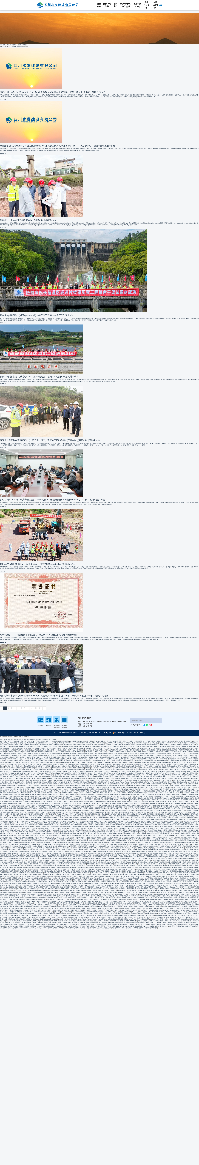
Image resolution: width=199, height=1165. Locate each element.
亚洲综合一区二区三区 (85, 798)
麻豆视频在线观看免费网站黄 (159, 760)
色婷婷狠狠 (97, 865)
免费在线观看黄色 (155, 840)
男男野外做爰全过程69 (146, 824)
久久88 (162, 778)
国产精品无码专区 (21, 775)
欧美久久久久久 (88, 899)
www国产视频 (4, 808)
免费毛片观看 (111, 842)
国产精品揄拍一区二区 (93, 780)
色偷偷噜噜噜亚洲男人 (183, 805)
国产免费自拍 (46, 817)
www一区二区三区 (163, 844)
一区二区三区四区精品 (132, 901)
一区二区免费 (182, 878)
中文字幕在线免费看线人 (72, 926)
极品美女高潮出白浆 (100, 750)
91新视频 (58, 762)
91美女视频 (104, 814)
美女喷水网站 (158, 885)
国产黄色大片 (4, 791)
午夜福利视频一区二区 (159, 766)
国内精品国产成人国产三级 (182, 857)
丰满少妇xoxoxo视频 (54, 796)
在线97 (166, 919)
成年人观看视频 (167, 881)
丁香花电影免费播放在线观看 (152, 805)
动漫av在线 (57, 912)
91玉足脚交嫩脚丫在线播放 (161, 878)
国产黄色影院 (191, 880)
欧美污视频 (41, 889)
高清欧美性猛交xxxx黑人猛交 (53, 816)
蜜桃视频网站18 (102, 828)
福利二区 (83, 780)
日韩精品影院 (182, 828)
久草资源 (165, 764)
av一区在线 (135, 871)
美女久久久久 (29, 823)
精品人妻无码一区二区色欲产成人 (14, 798)
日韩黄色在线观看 (162, 922)
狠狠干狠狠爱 (134, 832)
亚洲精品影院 (120, 846)
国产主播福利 (58, 871)
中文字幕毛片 (25, 830)
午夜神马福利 (23, 851)
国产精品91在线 (35, 780)
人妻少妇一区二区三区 (16, 828)
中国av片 (2, 814)
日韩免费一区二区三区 (154, 817)
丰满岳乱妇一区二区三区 (70, 771)
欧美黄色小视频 (84, 928)
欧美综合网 (93, 778)
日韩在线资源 (92, 839)
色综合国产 (42, 897)
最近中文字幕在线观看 (58, 844)
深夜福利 (136, 853)
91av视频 (195, 846)
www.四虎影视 (177, 865)
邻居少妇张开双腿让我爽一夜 (186, 750)
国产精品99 (142, 832)
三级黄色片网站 (67, 744)
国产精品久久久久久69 (53, 792)
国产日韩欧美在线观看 (163, 889)
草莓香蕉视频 (159, 880)
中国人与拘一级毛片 (13, 858)
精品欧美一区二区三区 (182, 903)
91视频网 (62, 773)
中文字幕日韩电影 (114, 837)
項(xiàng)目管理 (64, 727)
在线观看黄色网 (150, 808)
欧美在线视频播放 (189, 890)
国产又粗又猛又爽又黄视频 (22, 819)
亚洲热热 (89, 744)
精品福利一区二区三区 (134, 784)
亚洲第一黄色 (80, 871)
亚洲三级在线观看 (43, 922)
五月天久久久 (26, 780)
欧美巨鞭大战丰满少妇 (83, 921)
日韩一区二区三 (170, 855)
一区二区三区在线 (131, 778)
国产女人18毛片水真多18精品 (36, 741)
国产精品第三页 (143, 910)
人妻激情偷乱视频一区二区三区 (16, 764)
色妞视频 (87, 858)
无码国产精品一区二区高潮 (23, 750)
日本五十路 (52, 913)
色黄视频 (148, 816)
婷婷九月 (10, 823)
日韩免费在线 (51, 810)
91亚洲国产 (35, 828)
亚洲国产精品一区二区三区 (160, 890)
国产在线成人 (106, 890)
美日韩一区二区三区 (174, 860)
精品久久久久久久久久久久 (79, 839)
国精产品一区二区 (7, 885)
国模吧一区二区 (153, 753)
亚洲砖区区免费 (86, 766)
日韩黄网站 (156, 775)
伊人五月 (112, 846)
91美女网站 (155, 743)
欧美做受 (186, 800)
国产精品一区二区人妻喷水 (189, 837)
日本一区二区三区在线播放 (79, 912)
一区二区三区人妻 (89, 903)
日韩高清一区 (82, 887)
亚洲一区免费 (174, 896)
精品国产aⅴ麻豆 (111, 883)
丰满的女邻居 (154, 744)
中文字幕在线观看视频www (34, 860)
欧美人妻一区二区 (50, 881)
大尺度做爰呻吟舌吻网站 (179, 842)
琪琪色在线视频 (71, 833)
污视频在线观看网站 (156, 762)
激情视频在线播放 (51, 821)
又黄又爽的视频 (126, 839)
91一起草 (146, 926)
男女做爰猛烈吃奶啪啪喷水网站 (102, 855)
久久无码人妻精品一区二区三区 (22, 839)
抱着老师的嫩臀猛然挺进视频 (181, 823)
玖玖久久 (75, 798)
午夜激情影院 (113, 780)
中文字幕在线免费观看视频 (7, 803)
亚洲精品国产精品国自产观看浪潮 (135, 922)
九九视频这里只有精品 (86, 824)
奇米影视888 (72, 858)
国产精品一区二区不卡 (174, 915)
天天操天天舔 (86, 878)
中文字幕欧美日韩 (54, 784)
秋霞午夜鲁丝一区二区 (64, 857)
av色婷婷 (20, 789)
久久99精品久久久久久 (168, 768)
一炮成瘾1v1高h (60, 814)
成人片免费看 (88, 901)
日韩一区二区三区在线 (136, 750)
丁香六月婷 (152, 803)
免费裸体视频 (28, 906)
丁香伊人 (160, 899)
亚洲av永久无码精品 (192, 840)
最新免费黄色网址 (138, 928)
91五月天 (115, 867)
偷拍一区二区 (62, 851)
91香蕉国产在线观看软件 (82, 874)
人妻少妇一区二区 (133, 917)
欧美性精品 (179, 873)
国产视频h (140, 873)
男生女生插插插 (167, 807)
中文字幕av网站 (191, 782)
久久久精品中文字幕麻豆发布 (87, 757)
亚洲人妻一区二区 (82, 833)
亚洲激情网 (101, 876)
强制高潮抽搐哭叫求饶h (24, 808)
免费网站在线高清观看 (169, 830)
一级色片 (52, 874)
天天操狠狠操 (142, 830)
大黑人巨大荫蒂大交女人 (76, 808)
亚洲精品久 (5, 912)
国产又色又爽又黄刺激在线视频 (98, 851)
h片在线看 (11, 917)
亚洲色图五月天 (35, 819)
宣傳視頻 (24, 45)
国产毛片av (89, 792)
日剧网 (12, 832)
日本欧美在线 (125, 849)
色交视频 (99, 805)
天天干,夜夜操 (88, 800)
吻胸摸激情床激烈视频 (43, 778)
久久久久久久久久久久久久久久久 (125, 782)
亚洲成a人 (63, 860)
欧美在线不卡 (24, 887)
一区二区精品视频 (155, 778)
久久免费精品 (99, 789)
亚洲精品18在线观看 (6, 853)
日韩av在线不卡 (132, 864)
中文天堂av (84, 894)
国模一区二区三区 (62, 855)
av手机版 (133, 919)
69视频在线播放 (20, 805)
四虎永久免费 (180, 830)
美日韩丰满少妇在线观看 (35, 796)
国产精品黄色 (44, 744)
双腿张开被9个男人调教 (55, 780)
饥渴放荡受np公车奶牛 (16, 826)
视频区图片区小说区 (72, 849)
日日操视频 (172, 748)
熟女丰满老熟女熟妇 (8, 810)
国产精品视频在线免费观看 (132, 823)
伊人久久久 (96, 899)
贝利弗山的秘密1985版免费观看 (16, 867)
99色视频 (166, 880)
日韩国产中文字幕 (170, 796)
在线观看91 (150, 810)
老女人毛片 (76, 821)
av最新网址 (15, 853)
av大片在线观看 (180, 748)
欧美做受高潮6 (36, 917)
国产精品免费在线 (190, 817)
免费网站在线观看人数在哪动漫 (172, 899)
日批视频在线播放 (153, 853)
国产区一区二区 (32, 792)
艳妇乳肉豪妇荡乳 (78, 873)
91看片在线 (86, 803)
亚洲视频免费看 (111, 926)
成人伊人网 (152, 748)
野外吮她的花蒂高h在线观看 (15, 760)
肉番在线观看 (79, 830)
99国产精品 (64, 903)
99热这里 (171, 919)
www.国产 (135, 910)
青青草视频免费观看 (78, 826)
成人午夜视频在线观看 (143, 919)
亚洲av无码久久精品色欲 (70, 753)
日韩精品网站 (118, 791)
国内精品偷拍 (185, 757)
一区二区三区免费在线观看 (188, 807)
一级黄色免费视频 (24, 885)
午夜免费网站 (157, 905)
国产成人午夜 (6, 769)
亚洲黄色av (106, 762)
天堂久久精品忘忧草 (14, 796)
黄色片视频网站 (170, 771)
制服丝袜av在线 (142, 798)
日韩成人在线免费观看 (106, 892)
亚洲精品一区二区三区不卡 (136, 766)
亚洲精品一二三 (75, 894)
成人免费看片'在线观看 (115, 760)
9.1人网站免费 (146, 842)
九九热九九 (15, 873)
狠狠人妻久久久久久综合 (39, 839)
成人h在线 (176, 881)
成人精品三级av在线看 (119, 901)
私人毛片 (7, 800)
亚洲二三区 (134, 830)
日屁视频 (10, 906)
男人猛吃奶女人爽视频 (51, 853)
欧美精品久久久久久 (17, 846)
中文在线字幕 (91, 789)
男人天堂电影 (103, 922)
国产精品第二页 (30, 748)
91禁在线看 (54, 921)
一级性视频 (74, 776)
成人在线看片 (170, 821)
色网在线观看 (82, 849)
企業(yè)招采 (155, 5)
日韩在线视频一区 (58, 803)
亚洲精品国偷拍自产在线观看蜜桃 (171, 849)
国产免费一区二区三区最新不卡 (78, 762)
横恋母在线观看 (143, 917)
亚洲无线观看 (174, 750)
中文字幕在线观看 (120, 878)
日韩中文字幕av (45, 846)
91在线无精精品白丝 (33, 883)
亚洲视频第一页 (75, 917)
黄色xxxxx (164, 805)
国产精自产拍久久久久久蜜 (177, 816)
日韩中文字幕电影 (76, 848)
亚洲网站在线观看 (29, 768)
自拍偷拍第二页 (25, 814)
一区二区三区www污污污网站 (156, 869)
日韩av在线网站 (167, 810)
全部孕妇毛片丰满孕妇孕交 (34, 865)
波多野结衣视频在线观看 (39, 750)
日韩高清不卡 (148, 776)
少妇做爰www (171, 746)
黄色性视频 (49, 848)
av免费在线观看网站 (74, 842)
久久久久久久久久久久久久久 (21, 890)
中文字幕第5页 (90, 869)
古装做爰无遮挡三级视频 (92, 837)
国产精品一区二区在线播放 (87, 926)
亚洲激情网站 (180, 926)
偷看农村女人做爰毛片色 (20, 816)
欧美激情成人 (146, 757)
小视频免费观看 (145, 833)
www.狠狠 (144, 791)
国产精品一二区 (36, 910)
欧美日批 (183, 844)
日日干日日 (179, 800)
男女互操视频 (36, 753)
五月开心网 (89, 896)
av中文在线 (28, 917)
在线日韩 (43, 810)
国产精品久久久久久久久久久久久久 (115, 885)
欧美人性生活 (183, 812)
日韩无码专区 (95, 873)
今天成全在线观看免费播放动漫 (138, 851)
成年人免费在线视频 (55, 778)
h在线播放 (12, 750)
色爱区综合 (73, 846)
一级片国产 (48, 766)
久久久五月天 (38, 771)
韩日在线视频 (27, 751)
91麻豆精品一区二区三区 (127, 840)
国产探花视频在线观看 (46, 760)
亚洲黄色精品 (177, 773)
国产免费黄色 (29, 764)
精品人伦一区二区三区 (142, 771)
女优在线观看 (184, 864)
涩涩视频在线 (16, 878)
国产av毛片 (150, 807)
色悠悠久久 (178, 855)
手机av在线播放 (136, 833)
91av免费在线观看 (28, 832)
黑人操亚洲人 (100, 743)
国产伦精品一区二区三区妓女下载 (154, 912)
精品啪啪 (5, 773)
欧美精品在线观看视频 (87, 867)
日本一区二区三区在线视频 (108, 844)
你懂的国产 (74, 887)
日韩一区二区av (67, 821)
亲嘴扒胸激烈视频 (54, 880)
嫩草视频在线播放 (162, 862)
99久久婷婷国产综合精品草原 (182, 924)
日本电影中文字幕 (140, 883)
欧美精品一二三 (112, 816)
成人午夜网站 (70, 814)
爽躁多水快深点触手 (112, 874)
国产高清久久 (89, 787)
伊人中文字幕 (71, 874)
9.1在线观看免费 (123, 787)
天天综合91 (89, 760)
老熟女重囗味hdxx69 (6, 771)
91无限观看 (31, 851)
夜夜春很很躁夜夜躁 (169, 832)
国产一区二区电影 (17, 766)
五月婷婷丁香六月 (117, 824)
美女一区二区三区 (66, 912)
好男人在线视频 (42, 792)
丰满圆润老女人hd (97, 766)
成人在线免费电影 (173, 812)
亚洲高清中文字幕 (188, 808)
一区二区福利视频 (54, 842)
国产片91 (26, 889)
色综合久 (184, 769)
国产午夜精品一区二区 (174, 759)
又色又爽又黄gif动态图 (174, 837)
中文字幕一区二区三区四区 (44, 896)
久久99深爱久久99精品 (76, 759)
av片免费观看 (4, 917)
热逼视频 (116, 840)
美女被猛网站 (64, 808)
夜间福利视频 (154, 876)
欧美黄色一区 (109, 812)
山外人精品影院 (70, 844)
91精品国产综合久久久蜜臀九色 (66, 890)
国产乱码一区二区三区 (132, 785)
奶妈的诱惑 (62, 782)
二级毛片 (30, 773)
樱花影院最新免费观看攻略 (97, 874)
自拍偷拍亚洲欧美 (145, 768)
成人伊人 (74, 865)
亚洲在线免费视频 (157, 906)
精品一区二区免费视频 (192, 810)
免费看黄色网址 (160, 808)
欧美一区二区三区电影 (176, 792)
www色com (48, 858)
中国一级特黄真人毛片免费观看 (56, 892)
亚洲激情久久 (175, 885)
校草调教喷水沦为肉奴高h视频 (119, 789)
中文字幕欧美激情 (65, 784)
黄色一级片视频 (13, 817)
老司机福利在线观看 (168, 824)
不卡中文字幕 (18, 776)
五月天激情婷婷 (116, 917)
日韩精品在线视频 (71, 896)
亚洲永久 (127, 817)
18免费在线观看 (169, 803)
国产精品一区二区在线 (8, 919)
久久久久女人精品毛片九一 (98, 878)
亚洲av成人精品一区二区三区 (115, 881)
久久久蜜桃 (181, 775)
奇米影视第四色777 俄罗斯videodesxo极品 (115, 773)
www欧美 (82, 741)
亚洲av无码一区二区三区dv (25, 782)
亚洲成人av (169, 901)
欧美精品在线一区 (153, 759)
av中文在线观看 (163, 759)
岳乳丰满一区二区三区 (88, 810)
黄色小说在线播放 (123, 810)
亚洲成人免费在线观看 (99, 842)
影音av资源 (108, 876)
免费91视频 (138, 889)
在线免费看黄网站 (92, 876)
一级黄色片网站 (25, 878)
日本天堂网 (10, 776)
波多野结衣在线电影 (131, 921)
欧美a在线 (164, 791)
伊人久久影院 (169, 778)
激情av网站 (111, 757)
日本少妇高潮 (43, 769)
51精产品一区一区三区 (165, 753)
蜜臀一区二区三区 (83, 880)
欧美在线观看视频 (175, 897)
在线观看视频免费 (74, 801)
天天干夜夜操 (155, 837)
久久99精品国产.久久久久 (136, 776)
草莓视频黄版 (76, 780)
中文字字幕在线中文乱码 (37, 858)
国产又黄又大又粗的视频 (75, 910)
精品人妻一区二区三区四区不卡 (127, 905)
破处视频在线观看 (141, 810)
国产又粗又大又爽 (72, 775)
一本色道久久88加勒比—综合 (88, 828)
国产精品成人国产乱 (161, 894)
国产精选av (191, 784)
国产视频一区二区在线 (157, 785)
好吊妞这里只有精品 (190, 926)
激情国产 (23, 903)
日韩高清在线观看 (37, 800)
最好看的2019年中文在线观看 (21, 801)
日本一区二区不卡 (181, 887)
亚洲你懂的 (20, 889)
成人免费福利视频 (192, 769)
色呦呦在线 (72, 823)
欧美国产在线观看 (13, 744)
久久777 (113, 753)
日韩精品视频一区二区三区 (100, 760)
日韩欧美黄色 (43, 857)
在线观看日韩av (131, 771)
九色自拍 (142, 899)
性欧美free (86, 778)
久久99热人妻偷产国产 (99, 751)
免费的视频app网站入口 (129, 744)
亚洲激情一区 (20, 912)
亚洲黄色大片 (82, 876)
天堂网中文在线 (175, 889)
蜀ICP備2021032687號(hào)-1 (102, 732)
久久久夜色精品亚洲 (105, 928)
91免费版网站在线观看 (118, 865)
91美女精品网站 (17, 771)
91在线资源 (147, 837)
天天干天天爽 (194, 874)
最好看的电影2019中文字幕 (182, 803)
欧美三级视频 (22, 894)
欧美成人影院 (149, 878)
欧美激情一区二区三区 (189, 744)
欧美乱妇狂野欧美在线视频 (37, 890)
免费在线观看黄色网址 (186, 885)
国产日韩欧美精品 (185, 908)
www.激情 (59, 865)
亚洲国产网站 (38, 776)
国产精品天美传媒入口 (189, 855)
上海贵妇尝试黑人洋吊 (33, 894)
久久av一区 (145, 775)
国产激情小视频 (81, 864)
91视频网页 (56, 801)
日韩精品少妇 (155, 757)
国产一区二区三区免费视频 (15, 848)
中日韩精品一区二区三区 (71, 919)
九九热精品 (96, 792)
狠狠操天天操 (69, 885)
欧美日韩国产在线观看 (92, 922)
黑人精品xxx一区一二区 (149, 826)
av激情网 (46, 814)
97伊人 (141, 837)
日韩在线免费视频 (89, 784)
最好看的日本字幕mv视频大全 (90, 848)
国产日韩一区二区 (18, 922)
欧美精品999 (15, 887)
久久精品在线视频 (165, 874)
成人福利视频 (123, 867)
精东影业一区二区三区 (126, 746)
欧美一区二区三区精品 (167, 892)
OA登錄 (40, 725)
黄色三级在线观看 (125, 835)
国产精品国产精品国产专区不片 (149, 901)
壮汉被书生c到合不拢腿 (58, 757)
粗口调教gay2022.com (134, 842)
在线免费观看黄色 (20, 810)
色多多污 (118, 757)
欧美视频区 (17, 807)
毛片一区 (138, 865)
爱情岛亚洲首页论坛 (148, 751)
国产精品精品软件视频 (186, 751)
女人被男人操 (58, 819)
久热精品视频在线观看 (82, 862)
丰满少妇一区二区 (187, 759)
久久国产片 (148, 839)
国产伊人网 (90, 819)
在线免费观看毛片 (46, 773)
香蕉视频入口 (67, 865)
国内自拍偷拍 (147, 867)
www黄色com (176, 757)
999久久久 (73, 750)
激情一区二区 (11, 805)
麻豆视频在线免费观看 (155, 896)
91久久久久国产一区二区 (162, 792)
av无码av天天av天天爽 (44, 830)
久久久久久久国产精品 (73, 807)
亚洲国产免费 (17, 842)
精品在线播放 (134, 769)
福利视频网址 (82, 773)
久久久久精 (159, 764)
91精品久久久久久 (40, 748)
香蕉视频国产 (161, 908)
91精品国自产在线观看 (6, 860)
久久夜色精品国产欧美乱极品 (51, 837)
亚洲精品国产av (126, 803)
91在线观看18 (190, 828)
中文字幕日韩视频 (84, 785)
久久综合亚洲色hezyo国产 (22, 835)
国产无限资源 (19, 832)
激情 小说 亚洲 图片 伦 (95, 857)
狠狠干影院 (26, 855)
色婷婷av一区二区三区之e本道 (22, 812)
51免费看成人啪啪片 (189, 792)
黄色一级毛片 (16, 814)
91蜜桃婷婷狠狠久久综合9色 (43, 743)
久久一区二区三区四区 (78, 743)
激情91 (160, 830)
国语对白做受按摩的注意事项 (119, 915)
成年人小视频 (39, 824)
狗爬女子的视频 (77, 817)
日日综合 (45, 796)
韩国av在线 (109, 832)
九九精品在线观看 (43, 913)
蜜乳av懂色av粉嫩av (76, 778)
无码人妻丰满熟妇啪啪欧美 (123, 913)
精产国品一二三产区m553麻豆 (171, 776)
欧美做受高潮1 (46, 826)
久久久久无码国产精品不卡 (122, 896)
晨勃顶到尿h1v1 (80, 837)
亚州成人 (60, 905)
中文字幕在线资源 (92, 860)
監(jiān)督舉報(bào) (56, 727)
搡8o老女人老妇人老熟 (47, 917)
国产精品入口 (13, 782)
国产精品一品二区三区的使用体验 (29, 874)
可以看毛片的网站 (69, 913)
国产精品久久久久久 (30, 778)
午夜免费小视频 (82, 881)
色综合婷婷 (101, 775)
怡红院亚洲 (189, 741)
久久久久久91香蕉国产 (82, 832)
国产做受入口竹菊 (132, 801)
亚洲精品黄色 (28, 892)
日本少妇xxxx (11, 835)
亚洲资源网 (111, 922)
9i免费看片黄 (59, 913)
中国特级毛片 (87, 910)
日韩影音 (65, 910)
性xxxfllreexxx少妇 (19, 823)
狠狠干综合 (165, 748)
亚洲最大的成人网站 (73, 897)
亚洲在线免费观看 (23, 817)
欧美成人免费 (66, 778)
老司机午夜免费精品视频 (103, 871)
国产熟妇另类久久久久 (73, 924)
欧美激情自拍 (193, 743)
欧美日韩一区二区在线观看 (113, 897)
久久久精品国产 (40, 853)
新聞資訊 (19, 46)
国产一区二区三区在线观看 (108, 798)
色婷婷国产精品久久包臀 (155, 851)
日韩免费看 (7, 753)
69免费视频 (162, 876)
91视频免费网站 (107, 766)
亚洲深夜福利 (56, 832)
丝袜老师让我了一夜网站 (115, 814)
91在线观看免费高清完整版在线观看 (140, 849)
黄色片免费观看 (4, 826)
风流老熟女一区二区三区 (176, 890)
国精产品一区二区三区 (141, 924)
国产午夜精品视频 (118, 821)
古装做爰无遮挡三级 (142, 908)
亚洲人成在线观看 (39, 905)
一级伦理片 (168, 912)
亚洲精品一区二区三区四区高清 (99, 803)
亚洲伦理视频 (171, 782)
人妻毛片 (170, 791)
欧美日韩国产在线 (95, 782)
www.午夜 (69, 908)
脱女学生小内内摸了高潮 (68, 751)
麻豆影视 (93, 785)
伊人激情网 (110, 751)
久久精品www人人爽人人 (24, 759)
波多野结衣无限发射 (75, 878)
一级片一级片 (135, 855)
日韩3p (174, 762)
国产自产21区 (150, 792)
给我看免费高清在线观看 (191, 912)
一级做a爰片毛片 (93, 846)
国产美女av (24, 840)
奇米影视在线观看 (69, 755)
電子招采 (49, 725)
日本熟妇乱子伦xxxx (177, 912)
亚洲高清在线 (12, 901)
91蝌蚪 (100, 906)
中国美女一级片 (56, 766)
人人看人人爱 (95, 768)
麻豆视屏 (43, 912)
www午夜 (63, 775)
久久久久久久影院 (20, 833)
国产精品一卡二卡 (91, 769)
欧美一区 (168, 794)
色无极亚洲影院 (104, 848)
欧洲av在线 (74, 883)
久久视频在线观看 (47, 910)
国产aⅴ (94, 881)
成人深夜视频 (168, 787)
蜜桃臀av (6, 828)
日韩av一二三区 (15, 903)
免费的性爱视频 (62, 807)
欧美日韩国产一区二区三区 (128, 858)
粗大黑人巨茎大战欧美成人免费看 (147, 864)
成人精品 (158, 748)
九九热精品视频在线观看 (97, 905)
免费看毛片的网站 (18, 906)
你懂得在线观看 (132, 798)
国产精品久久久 (191, 876)
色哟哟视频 (55, 743)
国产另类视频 (8, 878)
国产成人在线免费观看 (64, 883)
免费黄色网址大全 (166, 846)
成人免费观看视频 (28, 787)
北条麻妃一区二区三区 (61, 899)
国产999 (164, 910)
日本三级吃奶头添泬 (33, 901)
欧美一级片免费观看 (178, 780)
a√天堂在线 (58, 789)
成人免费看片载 (109, 912)
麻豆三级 (130, 748)
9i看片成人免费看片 (87, 840)
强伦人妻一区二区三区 (167, 769)
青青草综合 (165, 926)
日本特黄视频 (113, 921)
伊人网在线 (66, 776)
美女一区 (188, 844)
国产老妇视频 (98, 773)
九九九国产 (132, 810)
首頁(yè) (99, 5)
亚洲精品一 (167, 751)
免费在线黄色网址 (139, 897)
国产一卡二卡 (10, 881)
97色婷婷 (22, 748)
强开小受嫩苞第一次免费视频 (114, 775)
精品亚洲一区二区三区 (94, 917)
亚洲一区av (178, 768)
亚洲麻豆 (115, 750)
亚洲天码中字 (9, 922)
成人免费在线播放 (179, 824)
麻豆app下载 (166, 896)
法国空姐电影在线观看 (154, 791)
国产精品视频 (158, 810)
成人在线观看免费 (188, 892)
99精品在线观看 (130, 865)
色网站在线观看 (67, 826)
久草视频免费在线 (175, 798)
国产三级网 (10, 833)
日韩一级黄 (124, 784)
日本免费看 (84, 842)
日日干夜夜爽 (108, 901)
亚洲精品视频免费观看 (122, 753)
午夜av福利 (15, 741)
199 (40, 708)
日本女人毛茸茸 (88, 759)
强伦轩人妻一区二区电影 (149, 789)
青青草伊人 (37, 810)
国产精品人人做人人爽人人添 (121, 759)
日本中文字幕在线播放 (52, 741)
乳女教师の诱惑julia (27, 837)
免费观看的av (27, 828)
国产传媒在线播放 (54, 759)
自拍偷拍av (129, 928)
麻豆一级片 (122, 762)
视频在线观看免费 (75, 867)
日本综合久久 (190, 748)
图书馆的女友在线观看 (11, 894)
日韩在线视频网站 (173, 862)
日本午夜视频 (14, 743)
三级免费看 (89, 741)
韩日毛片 (27, 873)
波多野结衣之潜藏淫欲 (146, 871)
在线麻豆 (161, 842)
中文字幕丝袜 (4, 744)
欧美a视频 (98, 808)
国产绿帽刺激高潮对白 (166, 867)
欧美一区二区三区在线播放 (97, 817)
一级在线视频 (28, 753)
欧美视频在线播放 (71, 748)
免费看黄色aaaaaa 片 (137, 913)
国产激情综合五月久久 (47, 789)
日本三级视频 (162, 746)
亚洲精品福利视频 (128, 760)
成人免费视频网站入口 (37, 801)
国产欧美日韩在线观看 (57, 798)
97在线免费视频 (146, 784)
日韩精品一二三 (179, 919)
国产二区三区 (51, 755)
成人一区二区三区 (127, 910)
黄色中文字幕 (47, 771)
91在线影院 (7, 905)
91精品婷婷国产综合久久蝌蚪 (57, 835)
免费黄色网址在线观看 (148, 764)
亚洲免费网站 (193, 746)
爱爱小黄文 (151, 915)
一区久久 (138, 828)
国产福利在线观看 (154, 801)
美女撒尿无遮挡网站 (127, 792)
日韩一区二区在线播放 (185, 862)
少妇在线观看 (55, 830)
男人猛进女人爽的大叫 (126, 857)
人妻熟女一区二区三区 (51, 828)
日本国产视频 (48, 801)
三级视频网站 (178, 821)
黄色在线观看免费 (17, 787)
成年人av (18, 896)
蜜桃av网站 (80, 903)
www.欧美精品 (157, 824)
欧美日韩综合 (35, 869)
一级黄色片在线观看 (97, 746)
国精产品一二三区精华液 (179, 835)
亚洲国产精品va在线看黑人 (189, 858)
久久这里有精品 (96, 800)
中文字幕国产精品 (152, 830)
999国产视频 (36, 899)
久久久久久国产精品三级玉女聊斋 (85, 764)
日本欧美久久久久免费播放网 (126, 889)
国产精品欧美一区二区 (119, 755)
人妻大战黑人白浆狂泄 (79, 744)
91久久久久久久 (121, 926)
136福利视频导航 (97, 830)
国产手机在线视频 (160, 821)
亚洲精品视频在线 (115, 794)
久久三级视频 (15, 748)
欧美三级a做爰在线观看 (120, 864)
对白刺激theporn (38, 849)
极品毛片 (153, 858)
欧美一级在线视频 (101, 785)
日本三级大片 (171, 887)
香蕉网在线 (76, 816)
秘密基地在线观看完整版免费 (130, 816)
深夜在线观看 (74, 906)
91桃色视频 (65, 762)
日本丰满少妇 (60, 812)
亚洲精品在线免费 (90, 871)
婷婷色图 (33, 919)
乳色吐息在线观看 (156, 849)
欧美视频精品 (51, 769)
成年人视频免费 (89, 750)
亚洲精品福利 (80, 858)
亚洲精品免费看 (109, 791)
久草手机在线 (149, 766)
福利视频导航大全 (157, 865)
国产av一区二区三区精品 (24, 876)
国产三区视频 (97, 787)
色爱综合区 (9, 814)
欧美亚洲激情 (169, 814)
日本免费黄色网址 (99, 771)
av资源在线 (57, 775)
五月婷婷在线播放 (119, 751)
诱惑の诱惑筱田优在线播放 (191, 867)
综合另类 (131, 862)
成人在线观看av (157, 776)
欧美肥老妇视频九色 (63, 846)
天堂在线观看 (147, 743)
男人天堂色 (56, 848)
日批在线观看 (14, 865)
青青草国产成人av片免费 (32, 757)
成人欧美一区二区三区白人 (180, 753)
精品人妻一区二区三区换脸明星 (137, 807)
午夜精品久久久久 (133, 894)
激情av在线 (54, 846)
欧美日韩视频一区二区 (178, 810)
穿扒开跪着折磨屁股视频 (44, 805)
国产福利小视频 (38, 823)
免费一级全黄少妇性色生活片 (178, 880)
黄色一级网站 (126, 824)
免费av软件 (85, 857)
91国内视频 (90, 823)
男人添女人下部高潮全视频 (60, 858)
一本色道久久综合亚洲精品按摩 (46, 926)
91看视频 (9, 821)
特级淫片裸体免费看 (16, 897)
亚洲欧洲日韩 (12, 773)
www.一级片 (37, 903)
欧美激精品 (24, 796)
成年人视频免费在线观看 (39, 892)
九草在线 (184, 849)
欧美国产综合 (164, 812)
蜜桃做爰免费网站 (54, 823)
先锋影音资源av (104, 794)
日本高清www (139, 867)
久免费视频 (80, 748)
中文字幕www (171, 819)
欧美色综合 (37, 791)
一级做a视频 (9, 807)
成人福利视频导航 (107, 805)
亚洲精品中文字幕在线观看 (135, 741)
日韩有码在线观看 (141, 814)
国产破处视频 (143, 894)
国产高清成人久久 (47, 803)
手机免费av (184, 897)
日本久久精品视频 (186, 785)
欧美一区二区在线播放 (149, 741)
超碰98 (89, 881)
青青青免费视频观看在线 (46, 808)
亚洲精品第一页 (84, 897)
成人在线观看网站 (131, 890)
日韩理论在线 (28, 800)
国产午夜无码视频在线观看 (154, 881)
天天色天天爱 (160, 835)
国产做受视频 (87, 755)
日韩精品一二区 (76, 857)
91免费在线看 (138, 760)
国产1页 (119, 816)
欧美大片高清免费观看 (34, 755)
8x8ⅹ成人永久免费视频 (10, 789)
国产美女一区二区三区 (108, 913)
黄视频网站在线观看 (152, 857)
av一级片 (142, 816)
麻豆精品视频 (152, 924)
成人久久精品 (70, 835)
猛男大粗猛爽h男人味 (136, 800)
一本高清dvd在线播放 (123, 844)
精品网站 (21, 873)
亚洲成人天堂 (177, 858)
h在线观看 (97, 823)
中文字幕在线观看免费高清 (62, 917)
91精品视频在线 (100, 812)
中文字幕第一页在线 (180, 826)
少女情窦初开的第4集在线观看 (170, 817)
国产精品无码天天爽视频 (127, 924)
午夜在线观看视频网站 (29, 766)
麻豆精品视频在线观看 (114, 919)
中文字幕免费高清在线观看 (27, 821)
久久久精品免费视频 (73, 828)
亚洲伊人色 (114, 890)
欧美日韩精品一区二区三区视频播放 (131, 757)
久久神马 (45, 849)
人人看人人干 (44, 812)
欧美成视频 (19, 919)
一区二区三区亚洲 (82, 846)
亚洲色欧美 (109, 744)
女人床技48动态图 (18, 778)
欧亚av (75, 880)
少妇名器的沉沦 (115, 784)
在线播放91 (107, 789)
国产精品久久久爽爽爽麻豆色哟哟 (129, 837)
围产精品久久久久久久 (187, 787)
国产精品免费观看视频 (7, 812)
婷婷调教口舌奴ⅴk (186, 839)
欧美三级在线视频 (26, 794)
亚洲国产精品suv (169, 913)
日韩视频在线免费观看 (17, 908)
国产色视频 (39, 887)
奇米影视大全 (179, 832)
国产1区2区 (150, 814)
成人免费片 (16, 874)
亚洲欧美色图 (80, 750)
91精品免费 (147, 848)
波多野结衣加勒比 (124, 750)
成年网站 (59, 821)
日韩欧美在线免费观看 (31, 857)
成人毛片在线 (34, 769)
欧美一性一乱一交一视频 (15, 791)
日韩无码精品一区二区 (121, 807)
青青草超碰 (130, 773)
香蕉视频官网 (185, 860)
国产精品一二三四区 (112, 741)
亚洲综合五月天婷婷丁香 (13, 794)
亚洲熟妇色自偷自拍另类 (114, 839)
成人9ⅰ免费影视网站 (188, 869)
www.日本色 (193, 789)
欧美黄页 (43, 899)
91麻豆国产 (4, 848)
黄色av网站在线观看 (101, 869)
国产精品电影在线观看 (100, 924)
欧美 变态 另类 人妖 (90, 885)
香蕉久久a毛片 (149, 892)
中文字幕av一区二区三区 (166, 743)
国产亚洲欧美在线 (141, 782)
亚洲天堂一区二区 (134, 874)
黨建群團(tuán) (137, 5)
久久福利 (61, 794)
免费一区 (165, 860)
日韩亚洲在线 (127, 833)
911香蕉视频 (190, 842)
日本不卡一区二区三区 (133, 808)
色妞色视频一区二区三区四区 (20, 928)
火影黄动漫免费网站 (151, 899)
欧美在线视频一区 (24, 858)
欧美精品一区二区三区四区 (48, 867)
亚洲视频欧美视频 (46, 844)
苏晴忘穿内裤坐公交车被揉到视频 (103, 821)
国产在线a (129, 743)
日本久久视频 (112, 782)
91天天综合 (62, 853)
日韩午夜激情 (6, 908)
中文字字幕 (121, 817)
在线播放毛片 (109, 840)
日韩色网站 (144, 817)
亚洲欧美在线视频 (46, 864)
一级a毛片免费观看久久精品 (189, 773)
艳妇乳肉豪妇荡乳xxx (34, 871)
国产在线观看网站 (26, 807)
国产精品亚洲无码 (57, 753)
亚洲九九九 (108, 905)
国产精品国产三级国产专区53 (151, 800)
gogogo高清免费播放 (136, 826)
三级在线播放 (92, 816)
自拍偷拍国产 (193, 873)
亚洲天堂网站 (111, 851)
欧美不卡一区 (4, 899)
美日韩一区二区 (4, 876)
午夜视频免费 (99, 903)
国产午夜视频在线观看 (163, 750)
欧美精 (13, 753)
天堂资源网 (64, 832)
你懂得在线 (189, 846)
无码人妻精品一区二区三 (80, 805)
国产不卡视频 (92, 880)
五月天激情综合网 (187, 917)
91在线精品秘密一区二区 (59, 768)
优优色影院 (86, 782)
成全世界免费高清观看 (51, 782)
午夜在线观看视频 (187, 883)
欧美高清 (189, 865)
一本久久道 (18, 881)
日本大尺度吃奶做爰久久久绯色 (102, 824)
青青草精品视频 (39, 768)
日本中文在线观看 (45, 908)
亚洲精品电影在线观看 (150, 928)
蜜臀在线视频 (64, 823)
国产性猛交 (168, 835)
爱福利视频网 (133, 787)
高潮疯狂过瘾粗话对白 (102, 810)
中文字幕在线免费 (131, 755)
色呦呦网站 (64, 792)
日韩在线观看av (161, 924)
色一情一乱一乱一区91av (68, 837)
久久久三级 (96, 896)
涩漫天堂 (189, 905)
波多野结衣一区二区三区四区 (167, 873)
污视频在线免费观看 (83, 753)
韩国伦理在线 (122, 890)
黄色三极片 (98, 867)
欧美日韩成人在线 (15, 830)
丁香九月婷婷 (23, 741)
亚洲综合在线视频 (187, 906)
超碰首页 (69, 768)
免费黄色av (67, 901)
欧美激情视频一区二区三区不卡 (52, 824)
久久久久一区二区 (99, 759)
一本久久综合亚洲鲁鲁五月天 (35, 816)
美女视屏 (74, 881)
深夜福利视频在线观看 (107, 864)
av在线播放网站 (44, 874)
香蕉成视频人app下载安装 (25, 849)
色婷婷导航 (52, 812)
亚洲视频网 (78, 810)
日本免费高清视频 (162, 741)
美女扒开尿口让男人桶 (6, 839)
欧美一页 (142, 874)
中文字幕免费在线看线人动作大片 (90, 844)
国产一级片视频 (120, 880)
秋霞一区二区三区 (137, 743)
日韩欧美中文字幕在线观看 (148, 823)
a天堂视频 (140, 885)
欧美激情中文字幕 (126, 912)
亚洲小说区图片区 (13, 851)
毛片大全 (105, 748)
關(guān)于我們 (107, 5)
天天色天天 (13, 912)
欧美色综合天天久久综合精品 (184, 796)
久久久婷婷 (26, 803)
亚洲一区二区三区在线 (103, 769)
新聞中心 (115, 5)
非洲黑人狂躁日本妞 (63, 750)
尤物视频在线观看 (148, 885)
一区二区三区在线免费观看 (109, 889)
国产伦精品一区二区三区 (127, 796)
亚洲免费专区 (33, 889)
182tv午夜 (187, 830)
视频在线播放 (87, 746)
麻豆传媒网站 (179, 771)
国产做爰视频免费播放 (16, 800)
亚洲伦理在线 (18, 751)
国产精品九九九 (38, 746)
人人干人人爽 (151, 782)
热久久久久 (50, 787)
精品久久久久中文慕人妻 (107, 896)
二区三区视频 (12, 869)
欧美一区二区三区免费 (78, 922)
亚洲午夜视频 (170, 876)
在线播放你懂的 (163, 853)
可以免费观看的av (16, 769)
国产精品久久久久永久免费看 (14, 855)
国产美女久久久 (69, 810)
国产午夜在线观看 (13, 844)
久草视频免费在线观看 (17, 746)
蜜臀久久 (46, 873)
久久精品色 (32, 928)
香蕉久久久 (54, 800)
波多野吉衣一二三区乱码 (25, 924)
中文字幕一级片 (107, 755)
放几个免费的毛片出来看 (97, 791)
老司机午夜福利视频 (126, 794)
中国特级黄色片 (52, 807)
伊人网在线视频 (178, 867)
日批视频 (90, 842)
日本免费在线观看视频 (115, 803)
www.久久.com (72, 792)
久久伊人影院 (103, 792)
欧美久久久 (173, 789)
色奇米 (196, 824)
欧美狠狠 (97, 814)
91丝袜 (61, 919)
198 (36, 708)
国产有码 (49, 832)
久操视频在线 (104, 887)
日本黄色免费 (179, 892)
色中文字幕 (178, 769)
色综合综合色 (140, 912)
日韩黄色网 (50, 912)
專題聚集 (18, 45)
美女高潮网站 (55, 860)
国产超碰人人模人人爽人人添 (118, 808)
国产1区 (186, 794)
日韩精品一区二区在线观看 (31, 760)
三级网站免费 (134, 753)
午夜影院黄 (65, 789)
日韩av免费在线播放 (70, 812)
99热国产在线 (96, 798)
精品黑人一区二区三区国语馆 (52, 746)
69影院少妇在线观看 (40, 833)
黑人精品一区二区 (29, 798)
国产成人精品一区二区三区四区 (18, 755)
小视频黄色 (188, 848)
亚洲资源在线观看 (35, 885)
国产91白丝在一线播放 (79, 908)
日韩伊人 (165, 906)
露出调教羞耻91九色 (120, 903)
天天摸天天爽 (6, 897)
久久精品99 (137, 791)
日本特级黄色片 (91, 849)
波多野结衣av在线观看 (186, 889)
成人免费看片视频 (146, 865)
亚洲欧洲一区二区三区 (139, 794)
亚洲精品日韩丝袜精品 (87, 924)
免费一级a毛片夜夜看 (121, 842)
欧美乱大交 (176, 807)
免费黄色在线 (17, 837)
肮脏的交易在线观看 (56, 826)
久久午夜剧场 (160, 755)
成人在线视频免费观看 (153, 846)
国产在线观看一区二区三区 (32, 912)
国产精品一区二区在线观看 (39, 785)
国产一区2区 (162, 901)
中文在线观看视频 (120, 778)
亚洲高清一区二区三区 (65, 743)
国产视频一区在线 (95, 862)
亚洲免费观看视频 (123, 874)
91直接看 (2, 855)
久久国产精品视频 (102, 849)
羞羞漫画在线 (129, 751)
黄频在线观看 (193, 757)
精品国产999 (30, 743)
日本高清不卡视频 (24, 844)
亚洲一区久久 (29, 833)
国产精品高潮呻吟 (89, 808)
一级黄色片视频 (162, 744)
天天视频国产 (186, 814)
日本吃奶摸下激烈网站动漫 (121, 812)
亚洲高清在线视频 (64, 741)
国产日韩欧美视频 (143, 753)
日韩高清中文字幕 (40, 821)
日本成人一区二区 (151, 922)
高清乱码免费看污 (53, 928)
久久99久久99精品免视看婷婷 (96, 912)
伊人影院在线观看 (128, 853)
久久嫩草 (109, 750)
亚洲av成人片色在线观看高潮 (45, 775)
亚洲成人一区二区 (42, 928)
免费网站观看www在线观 (15, 910)
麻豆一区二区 (91, 833)
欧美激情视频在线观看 (143, 744)
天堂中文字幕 (36, 876)
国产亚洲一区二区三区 (165, 757)
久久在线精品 (9, 778)
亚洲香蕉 (76, 892)
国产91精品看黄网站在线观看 (104, 833)
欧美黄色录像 (190, 835)
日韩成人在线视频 (92, 908)
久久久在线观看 (22, 792)
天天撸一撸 (78, 766)
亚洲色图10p (48, 878)
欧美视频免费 (138, 751)
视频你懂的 (44, 762)
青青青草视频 (152, 908)
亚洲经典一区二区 (22, 901)
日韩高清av (169, 823)
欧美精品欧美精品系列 (174, 839)
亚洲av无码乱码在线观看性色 (111, 857)
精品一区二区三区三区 (105, 894)
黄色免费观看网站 (101, 926)
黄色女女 (55, 878)
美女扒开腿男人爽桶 (161, 782)
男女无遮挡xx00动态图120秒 (122, 832)
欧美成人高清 (121, 848)
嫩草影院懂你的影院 (9, 857)
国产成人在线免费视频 (141, 862)
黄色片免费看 (40, 766)
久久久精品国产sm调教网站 (85, 771)
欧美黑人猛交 (170, 857)
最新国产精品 (168, 848)
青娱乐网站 (32, 887)
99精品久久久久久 (106, 917)
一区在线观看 (51, 899)
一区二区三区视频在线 (38, 794)
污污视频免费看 (60, 810)
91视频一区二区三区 (149, 880)
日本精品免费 (33, 830)
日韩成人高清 (92, 805)
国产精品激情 (117, 744)
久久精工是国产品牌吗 (118, 764)
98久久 (56, 897)
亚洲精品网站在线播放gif (76, 899)
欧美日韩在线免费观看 (173, 910)
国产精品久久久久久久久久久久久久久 (149, 769)
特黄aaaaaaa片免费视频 (40, 924)
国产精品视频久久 (140, 773)
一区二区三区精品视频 (175, 871)
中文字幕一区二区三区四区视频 (124, 906)
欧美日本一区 (38, 764)
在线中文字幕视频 (157, 860)
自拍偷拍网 (184, 746)
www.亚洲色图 (189, 824)
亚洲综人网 (56, 808)
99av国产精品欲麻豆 (183, 789)
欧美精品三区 (23, 824)
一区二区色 (190, 887)
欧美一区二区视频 (193, 851)
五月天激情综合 (33, 897)
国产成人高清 (81, 792)
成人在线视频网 (98, 807)
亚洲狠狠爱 (68, 787)
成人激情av (156, 871)
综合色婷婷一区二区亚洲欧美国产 (146, 755)
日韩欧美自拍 (82, 775)
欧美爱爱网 (188, 780)
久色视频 (72, 830)
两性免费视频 (4, 849)
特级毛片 (166, 897)
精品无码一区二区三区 (114, 792)
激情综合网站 (152, 862)
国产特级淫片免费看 (145, 785)
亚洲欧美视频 (50, 897)
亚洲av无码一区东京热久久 (29, 842)
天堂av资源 (149, 773)
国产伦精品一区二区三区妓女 (86, 776)
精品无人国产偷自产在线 (65, 922)
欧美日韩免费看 (28, 746)
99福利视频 (37, 773)
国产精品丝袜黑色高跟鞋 (33, 867)
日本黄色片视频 (61, 869)
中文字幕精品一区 (131, 885)
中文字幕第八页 (99, 764)
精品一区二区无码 (65, 887)
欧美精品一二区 (129, 848)
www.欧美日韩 (53, 922)
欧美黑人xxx (93, 753)
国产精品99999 (158, 807)
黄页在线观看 (50, 839)
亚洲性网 (107, 915)
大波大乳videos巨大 (72, 876)
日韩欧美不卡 (25, 915)
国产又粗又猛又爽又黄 (79, 760)
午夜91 (125, 894)
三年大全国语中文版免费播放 (32, 846)
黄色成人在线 (56, 889)
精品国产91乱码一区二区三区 (150, 903)
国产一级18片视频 (63, 878)
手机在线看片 (116, 858)
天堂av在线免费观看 (92, 775)
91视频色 (46, 823)
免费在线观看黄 (97, 890)
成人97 (128, 762)
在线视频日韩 (188, 791)
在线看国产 (68, 773)
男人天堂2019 (175, 751)
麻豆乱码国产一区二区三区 (145, 787)
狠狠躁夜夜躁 (151, 894)
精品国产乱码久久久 (111, 743)
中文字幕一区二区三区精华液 (110, 787)
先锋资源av (152, 910)
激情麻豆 (145, 803)
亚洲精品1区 (169, 883)
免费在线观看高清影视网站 (173, 917)
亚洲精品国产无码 (137, 803)
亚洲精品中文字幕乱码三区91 (138, 881)
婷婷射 (134, 839)
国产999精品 (19, 892)
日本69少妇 (71, 832)
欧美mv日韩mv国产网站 (55, 744)
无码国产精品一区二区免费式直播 (77, 855)
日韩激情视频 (171, 922)
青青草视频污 (113, 810)
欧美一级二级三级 (122, 798)
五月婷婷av (185, 743)
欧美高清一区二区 (97, 755)
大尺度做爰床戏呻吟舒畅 (149, 889)
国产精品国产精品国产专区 (172, 785)
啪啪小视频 (14, 905)
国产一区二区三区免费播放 (107, 873)
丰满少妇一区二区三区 (144, 860)
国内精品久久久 (64, 830)
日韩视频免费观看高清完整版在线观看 (72, 746)
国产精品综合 (176, 864)
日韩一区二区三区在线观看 (58, 908)
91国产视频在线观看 (142, 812)
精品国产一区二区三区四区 (167, 903)
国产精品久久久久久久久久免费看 (56, 748)
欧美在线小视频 (135, 817)
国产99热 (143, 808)
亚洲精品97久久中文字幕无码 (74, 800)
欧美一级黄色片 (171, 805)
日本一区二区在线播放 (47, 871)
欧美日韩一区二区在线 (92, 794)
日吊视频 (25, 776)
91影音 (151, 775)
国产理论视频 (190, 819)
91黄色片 (157, 874)
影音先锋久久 (111, 828)
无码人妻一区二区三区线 (23, 869)
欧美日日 (133, 835)
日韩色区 (75, 773)
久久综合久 (15, 821)
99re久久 (76, 824)
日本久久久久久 (110, 778)
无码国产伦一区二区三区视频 (51, 887)
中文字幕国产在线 (116, 910)
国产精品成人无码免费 (71, 757)
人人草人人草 (27, 910)
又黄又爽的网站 (124, 800)
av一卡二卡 (161, 855)
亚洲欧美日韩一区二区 (20, 860)
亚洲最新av (5, 782)
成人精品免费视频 (45, 921)
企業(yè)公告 (146, 5)
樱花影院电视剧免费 (78, 768)
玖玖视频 (78, 844)
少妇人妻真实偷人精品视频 (95, 762)
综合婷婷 (161, 897)
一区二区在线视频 (61, 924)
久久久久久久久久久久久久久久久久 (137, 819)
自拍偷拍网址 (146, 760)
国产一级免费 (187, 768)
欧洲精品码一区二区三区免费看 (93, 748)
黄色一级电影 (23, 913)
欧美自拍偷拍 (87, 796)
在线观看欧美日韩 (72, 851)
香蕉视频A (8, 766)
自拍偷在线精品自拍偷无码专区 (142, 906)
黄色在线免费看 (64, 759)
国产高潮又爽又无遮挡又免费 (31, 921)
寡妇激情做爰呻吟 (39, 782)
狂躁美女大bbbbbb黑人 (54, 785)
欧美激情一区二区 (45, 883)
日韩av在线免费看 (35, 864)
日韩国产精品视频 (50, 840)
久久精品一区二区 (108, 903)
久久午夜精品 (195, 924)
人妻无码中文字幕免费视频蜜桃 (14, 768)
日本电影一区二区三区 (91, 835)
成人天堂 (25, 897)
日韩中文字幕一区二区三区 (142, 796)
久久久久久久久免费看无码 (48, 855)
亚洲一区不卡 (112, 880)
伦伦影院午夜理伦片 (108, 800)
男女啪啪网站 (15, 913)
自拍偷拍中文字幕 (12, 792)
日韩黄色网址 (164, 871)
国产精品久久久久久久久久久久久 (121, 855)
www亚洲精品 (108, 759)
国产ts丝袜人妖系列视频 (147, 887)
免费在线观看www (52, 750)
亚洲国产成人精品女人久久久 (116, 823)
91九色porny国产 (181, 819)
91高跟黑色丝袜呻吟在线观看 (48, 869)
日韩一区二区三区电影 (149, 750)
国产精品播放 (128, 892)
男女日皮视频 (139, 848)
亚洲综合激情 (163, 819)
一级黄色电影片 (38, 837)
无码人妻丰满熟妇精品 (71, 794)
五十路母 (68, 782)
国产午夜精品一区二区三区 (36, 915)
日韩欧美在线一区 (193, 897)
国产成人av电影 (166, 905)
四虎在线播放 (145, 762)
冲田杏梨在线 (150, 821)
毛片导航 (117, 796)
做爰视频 (124, 917)
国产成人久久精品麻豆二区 (102, 784)
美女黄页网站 (81, 865)
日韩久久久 (125, 776)
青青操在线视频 (57, 910)
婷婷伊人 (149, 890)
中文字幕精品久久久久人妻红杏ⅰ (99, 921)
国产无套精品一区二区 (175, 906)
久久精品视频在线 (102, 816)
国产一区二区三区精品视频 (120, 766)
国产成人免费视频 (84, 801)
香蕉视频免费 (10, 751)
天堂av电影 (27, 862)
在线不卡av (195, 801)
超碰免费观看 (12, 808)
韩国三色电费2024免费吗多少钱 (132, 775)
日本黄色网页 (138, 880)
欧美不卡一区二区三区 (30, 922)
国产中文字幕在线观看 (177, 874)
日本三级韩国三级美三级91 (106, 796)
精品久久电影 (152, 835)
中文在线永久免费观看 (125, 887)
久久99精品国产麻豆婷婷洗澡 (71, 928)
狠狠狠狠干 (44, 880)
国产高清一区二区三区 (109, 830)
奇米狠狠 (133, 908)
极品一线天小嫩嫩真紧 (18, 757)
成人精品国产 (22, 865)
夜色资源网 (113, 899)
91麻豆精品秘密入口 (143, 778)
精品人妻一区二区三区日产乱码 (40, 835)
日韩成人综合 (114, 762)
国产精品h (95, 901)
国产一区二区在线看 (138, 892)
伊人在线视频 (71, 791)
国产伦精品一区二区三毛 (154, 798)
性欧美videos (78, 796)
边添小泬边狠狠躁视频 (111, 771)
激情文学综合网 (59, 926)
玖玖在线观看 (129, 764)
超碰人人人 (35, 807)
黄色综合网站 (64, 842)
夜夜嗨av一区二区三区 (117, 860)
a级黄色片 (108, 764)
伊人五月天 (55, 864)
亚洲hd (71, 805)
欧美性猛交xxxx (19, 917)
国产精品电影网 (177, 869)
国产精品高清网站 (107, 867)
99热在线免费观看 (81, 823)
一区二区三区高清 (177, 921)
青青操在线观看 (43, 784)
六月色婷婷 (52, 862)
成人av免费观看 (126, 805)
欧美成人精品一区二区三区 (97, 897)
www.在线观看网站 (65, 848)
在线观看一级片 (134, 899)
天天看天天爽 (38, 787)
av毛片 (55, 905)
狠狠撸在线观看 (79, 751)
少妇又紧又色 (130, 880)
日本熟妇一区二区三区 (66, 880)
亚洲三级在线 (63, 897)
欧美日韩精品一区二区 (116, 871)
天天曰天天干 (82, 794)
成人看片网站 (69, 892)
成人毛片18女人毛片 (6, 741)
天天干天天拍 (123, 741)
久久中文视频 (86, 905)
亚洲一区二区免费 (66, 839)
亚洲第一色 (194, 823)
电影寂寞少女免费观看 (68, 766)
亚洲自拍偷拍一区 (67, 816)
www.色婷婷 (14, 924)
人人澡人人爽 (103, 919)
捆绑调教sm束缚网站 (108, 906)
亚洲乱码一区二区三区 (122, 851)
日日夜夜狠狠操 (67, 780)
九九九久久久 (49, 915)
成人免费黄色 (37, 826)
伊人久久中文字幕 (39, 881)
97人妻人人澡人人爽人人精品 (179, 784)
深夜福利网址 (172, 744)
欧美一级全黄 (13, 849)
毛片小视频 (34, 808)
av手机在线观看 (65, 889)
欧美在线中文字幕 (153, 819)
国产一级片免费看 (91, 743)
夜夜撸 (139, 762)
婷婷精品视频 (89, 751)
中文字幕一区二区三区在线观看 (140, 896)
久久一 (10, 816)
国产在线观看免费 (22, 871)
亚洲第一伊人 (145, 828)
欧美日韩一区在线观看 (104, 753)
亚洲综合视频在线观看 (113, 801)
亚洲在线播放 (128, 871)
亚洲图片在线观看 (79, 885)
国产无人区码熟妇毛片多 (141, 748)
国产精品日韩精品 (152, 746)
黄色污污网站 (88, 830)
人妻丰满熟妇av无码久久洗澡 (148, 780)
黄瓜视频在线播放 (172, 766)
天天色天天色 (27, 789)
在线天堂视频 (177, 787)
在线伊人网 (130, 903)
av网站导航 (113, 848)
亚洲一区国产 (123, 748)
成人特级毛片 (48, 905)
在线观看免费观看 (31, 805)
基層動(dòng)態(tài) (10, 45)
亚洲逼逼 (33, 862)
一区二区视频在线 (181, 782)
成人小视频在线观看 (101, 757)
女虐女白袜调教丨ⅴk (75, 840)
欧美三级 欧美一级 (140, 821)
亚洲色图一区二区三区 (77, 784)
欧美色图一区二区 (113, 748)
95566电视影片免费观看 (9, 785)
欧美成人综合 (117, 805)
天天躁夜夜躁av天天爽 (131, 860)
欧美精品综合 (143, 853)
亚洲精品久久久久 (193, 812)
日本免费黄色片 (26, 880)
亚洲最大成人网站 (121, 828)
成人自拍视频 (184, 764)
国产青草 (183, 865)
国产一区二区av (98, 819)
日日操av (160, 913)
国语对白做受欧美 (134, 780)
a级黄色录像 (68, 798)
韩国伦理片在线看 (61, 874)
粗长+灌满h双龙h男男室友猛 (92, 853)
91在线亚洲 (13, 876)
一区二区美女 (122, 771)
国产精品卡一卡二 (158, 787)
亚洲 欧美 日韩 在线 (40, 832)
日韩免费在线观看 (43, 842)
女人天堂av (44, 791)
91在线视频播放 (74, 741)
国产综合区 (86, 817)
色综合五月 (55, 919)
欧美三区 (178, 746)
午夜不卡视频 (183, 851)
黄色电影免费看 (121, 830)
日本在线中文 (64, 801)
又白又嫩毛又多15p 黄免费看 (144, 905)
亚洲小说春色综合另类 (58, 885)
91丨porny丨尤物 (53, 849)
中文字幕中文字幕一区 (46, 819)
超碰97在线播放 (62, 828)
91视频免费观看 (121, 883)
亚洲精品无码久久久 (68, 824)
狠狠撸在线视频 (161, 823)
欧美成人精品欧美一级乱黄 (7, 775)
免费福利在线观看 (117, 853)
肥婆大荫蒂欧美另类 (180, 876)
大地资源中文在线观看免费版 (138, 759)
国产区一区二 (181, 846)
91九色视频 (155, 839)
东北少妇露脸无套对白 (67, 796)
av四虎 (44, 787)
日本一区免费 (161, 864)
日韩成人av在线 (113, 887)
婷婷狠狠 (104, 858)
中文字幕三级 (110, 878)
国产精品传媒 (79, 913)
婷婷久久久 (94, 796)
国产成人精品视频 (106, 853)
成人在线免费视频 (143, 801)
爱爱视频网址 (150, 874)
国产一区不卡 (178, 883)
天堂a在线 (160, 826)
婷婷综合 (144, 746)
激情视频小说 (22, 743)
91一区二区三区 (157, 773)
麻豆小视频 (54, 883)
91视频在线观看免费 (78, 787)
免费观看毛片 (47, 860)
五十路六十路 (187, 755)
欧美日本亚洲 (135, 824)
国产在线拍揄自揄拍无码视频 (70, 785)
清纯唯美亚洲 (44, 901)
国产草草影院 (153, 917)
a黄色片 (142, 878)
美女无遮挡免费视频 (30, 926)
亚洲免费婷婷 (53, 873)
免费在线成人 (104, 837)
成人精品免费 (20, 926)
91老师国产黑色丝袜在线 (11, 824)
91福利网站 (8, 787)
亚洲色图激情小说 (101, 801)
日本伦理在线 (164, 837)
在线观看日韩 (131, 883)
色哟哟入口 (188, 801)
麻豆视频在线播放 (90, 826)
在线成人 (90, 855)
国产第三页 (11, 896)
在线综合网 (104, 782)
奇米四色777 (100, 885)
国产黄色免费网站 (35, 855)
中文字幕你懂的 (187, 921)
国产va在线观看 (31, 775)
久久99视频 (103, 768)
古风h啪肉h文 (121, 743)
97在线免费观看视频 (113, 924)
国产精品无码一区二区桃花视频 (116, 785)
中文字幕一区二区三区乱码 (27, 853)
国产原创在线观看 (59, 787)
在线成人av (119, 826)
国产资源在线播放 (39, 840)
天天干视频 (169, 858)
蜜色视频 (17, 762)
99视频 (60, 928)
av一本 (109, 858)
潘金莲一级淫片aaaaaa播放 (12, 864)
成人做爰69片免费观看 (63, 867)
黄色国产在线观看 (129, 821)
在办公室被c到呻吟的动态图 (58, 876)
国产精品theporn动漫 (113, 768)
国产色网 (133, 762)
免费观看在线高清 (7, 801)
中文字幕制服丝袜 (102, 880)
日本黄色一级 (163, 839)
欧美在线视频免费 (117, 894)
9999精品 (117, 800)
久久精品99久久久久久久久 (7, 926)
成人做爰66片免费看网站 (143, 876)
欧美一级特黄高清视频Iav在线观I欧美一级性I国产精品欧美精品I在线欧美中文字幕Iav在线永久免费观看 (28, 739)
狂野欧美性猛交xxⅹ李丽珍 (142, 840)
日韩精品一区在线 (96, 858)
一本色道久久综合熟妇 (104, 860)
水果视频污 (87, 873)
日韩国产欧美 (79, 755)
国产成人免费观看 (24, 744)
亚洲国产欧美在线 (16, 780)
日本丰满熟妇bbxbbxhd (79, 819)
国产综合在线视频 (11, 871)
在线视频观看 (192, 764)
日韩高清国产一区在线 (93, 887)
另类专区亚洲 (79, 890)
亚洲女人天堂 (136, 887)
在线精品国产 (90, 865)
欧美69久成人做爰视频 (99, 741)
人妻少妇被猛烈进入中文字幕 (169, 775)
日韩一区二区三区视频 (151, 897)
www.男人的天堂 (167, 773)
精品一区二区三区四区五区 (164, 780)
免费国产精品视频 (123, 780)
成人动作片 (62, 849)
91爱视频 (168, 864)
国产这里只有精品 (83, 851)
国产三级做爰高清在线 (87, 807)
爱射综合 (43, 755)
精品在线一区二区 (184, 896)
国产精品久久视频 (160, 794)
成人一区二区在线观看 (88, 814)
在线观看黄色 (83, 816)
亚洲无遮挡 (46, 800)
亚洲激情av (168, 842)
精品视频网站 (137, 764)
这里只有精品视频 (101, 839)
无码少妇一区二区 (61, 791)
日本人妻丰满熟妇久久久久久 (40, 759)
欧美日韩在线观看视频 (188, 901)
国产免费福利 (26, 769)
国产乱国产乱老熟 (178, 791)
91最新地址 (54, 817)
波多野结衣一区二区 (101, 826)
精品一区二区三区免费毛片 (111, 746)
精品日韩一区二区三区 (6, 842)
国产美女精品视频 (183, 766)
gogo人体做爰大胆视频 (37, 878)
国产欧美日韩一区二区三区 (189, 915)
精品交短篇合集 (79, 835)
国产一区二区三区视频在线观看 (149, 855)
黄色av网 (57, 839)
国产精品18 (55, 773)
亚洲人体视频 (9, 837)
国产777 (92, 801)
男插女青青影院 (44, 876)
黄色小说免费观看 (193, 753)
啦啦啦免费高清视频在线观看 (97, 832)
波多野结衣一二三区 (186, 776)
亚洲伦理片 (84, 917)
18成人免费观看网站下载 (82, 791)
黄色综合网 (48, 768)
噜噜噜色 (45, 776)
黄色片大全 (30, 903)
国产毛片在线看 (36, 789)
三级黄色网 (169, 924)
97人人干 (80, 803)
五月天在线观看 (158, 751)
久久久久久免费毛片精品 (65, 817)
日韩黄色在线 (131, 828)
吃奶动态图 (133, 812)
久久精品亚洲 (189, 894)
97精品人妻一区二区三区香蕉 (8, 759)
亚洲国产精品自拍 (154, 812)
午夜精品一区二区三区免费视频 (112, 776)
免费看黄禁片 (126, 908)
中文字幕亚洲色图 (45, 757)
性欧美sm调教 (105, 780)
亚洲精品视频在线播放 (129, 814)
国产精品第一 (58, 906)
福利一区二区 (119, 873)
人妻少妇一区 (95, 910)
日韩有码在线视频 (46, 885)
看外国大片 (195, 848)
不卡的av (83, 860)
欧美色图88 (157, 892)
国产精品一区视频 (120, 922)
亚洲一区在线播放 (28, 791)
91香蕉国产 (7, 748)
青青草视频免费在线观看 (179, 905)
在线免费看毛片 (189, 775)
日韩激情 (68, 853)
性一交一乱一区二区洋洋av (184, 762)
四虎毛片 (181, 801)
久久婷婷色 (162, 857)
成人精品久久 (180, 922)
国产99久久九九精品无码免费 (62, 915)
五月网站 (127, 846)
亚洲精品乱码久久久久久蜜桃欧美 (110, 862)
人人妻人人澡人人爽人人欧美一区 (167, 828)
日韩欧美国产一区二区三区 (24, 785)
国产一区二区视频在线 (35, 817)
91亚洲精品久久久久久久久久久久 (30, 762)
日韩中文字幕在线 (57, 771)
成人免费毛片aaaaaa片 (157, 796)
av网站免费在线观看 (43, 862)
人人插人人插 (140, 858)
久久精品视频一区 (77, 782)
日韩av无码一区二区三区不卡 (112, 819)
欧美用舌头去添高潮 (47, 903)
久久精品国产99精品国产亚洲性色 (66, 862)
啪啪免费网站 (177, 901)
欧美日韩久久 (43, 807)
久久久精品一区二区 (178, 848)
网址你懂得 (103, 823)
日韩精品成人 (171, 741)
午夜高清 (52, 814)
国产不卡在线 (137, 746)
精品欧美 (126, 881)
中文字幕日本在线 (142, 835)
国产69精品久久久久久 (59, 896)
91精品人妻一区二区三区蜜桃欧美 (76, 869)
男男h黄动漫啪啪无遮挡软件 (146, 921)
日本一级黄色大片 (22, 773)
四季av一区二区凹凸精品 (65, 873)
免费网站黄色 (161, 917)
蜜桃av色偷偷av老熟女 (150, 913)
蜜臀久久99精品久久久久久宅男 (92, 913)
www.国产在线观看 (35, 803)
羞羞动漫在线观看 (169, 826)
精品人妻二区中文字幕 (76, 901)
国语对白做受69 (35, 744)
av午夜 (189, 878)
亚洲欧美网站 (4, 755)
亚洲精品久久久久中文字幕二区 (189, 853)
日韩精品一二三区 (18, 862)
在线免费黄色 (50, 833)
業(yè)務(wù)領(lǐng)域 (125, 5)
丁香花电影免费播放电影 (7, 762)
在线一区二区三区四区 (32, 784)
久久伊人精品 (7, 887)
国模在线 (147, 858)
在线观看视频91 (167, 762)
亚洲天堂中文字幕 (46, 753)
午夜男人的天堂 (161, 858)
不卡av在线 (19, 803)
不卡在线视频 (193, 766)
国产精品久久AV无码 (187, 798)
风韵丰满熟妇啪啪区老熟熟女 (13, 880)
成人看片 (117, 912)
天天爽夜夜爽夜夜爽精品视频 (154, 832)
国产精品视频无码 (109, 807)
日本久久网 (4, 869)
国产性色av (131, 876)
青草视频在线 (29, 810)
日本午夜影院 (178, 743)
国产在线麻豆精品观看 (37, 751)
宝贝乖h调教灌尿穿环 (47, 906)
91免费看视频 (140, 839)
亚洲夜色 (123, 819)
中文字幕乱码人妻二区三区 (50, 851)
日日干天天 (56, 751)
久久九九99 (90, 773)
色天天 (128, 830)
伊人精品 (101, 835)
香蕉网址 (179, 744)
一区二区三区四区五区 (185, 881)
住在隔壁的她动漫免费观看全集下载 (75, 769)
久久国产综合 (49, 751)
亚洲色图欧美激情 (7, 890)
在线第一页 (52, 791)
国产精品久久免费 (128, 791)
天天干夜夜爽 (143, 846)
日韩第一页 (29, 899)
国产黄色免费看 (180, 741)
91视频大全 (123, 801)
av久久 (2, 824)
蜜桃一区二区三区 (174, 764)
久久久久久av (166, 798)
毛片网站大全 (68, 760)
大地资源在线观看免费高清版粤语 (160, 784)
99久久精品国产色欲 (28, 771)
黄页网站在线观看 (6, 873)
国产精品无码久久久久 (62, 840)
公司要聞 (2, 45)
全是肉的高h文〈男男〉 (119, 928)
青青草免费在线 (6, 757)
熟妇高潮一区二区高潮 (135, 789)
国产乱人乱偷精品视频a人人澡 (72, 905)
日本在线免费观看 (156, 768)
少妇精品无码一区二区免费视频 (189, 760)
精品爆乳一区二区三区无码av (174, 808)
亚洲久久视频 (105, 808)
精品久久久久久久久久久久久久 (169, 801)
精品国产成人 (138, 903)
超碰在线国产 (44, 780)
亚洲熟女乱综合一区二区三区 (163, 921)
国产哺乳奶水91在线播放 (151, 873)
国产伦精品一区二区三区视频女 (86, 812)
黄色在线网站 (154, 842)
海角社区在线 (27, 919)
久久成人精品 (25, 864)
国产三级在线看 (20, 857)
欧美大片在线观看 (5, 913)
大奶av (5, 816)
